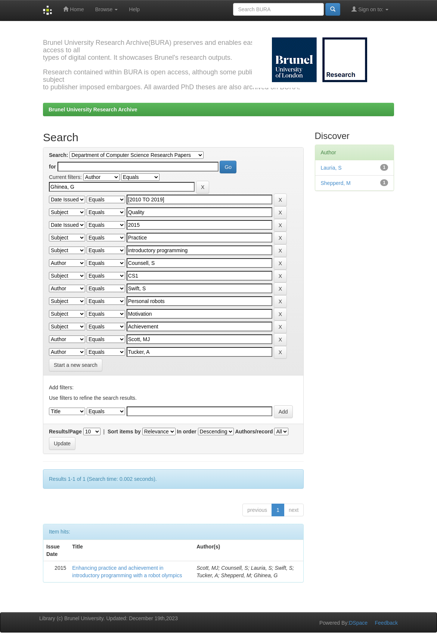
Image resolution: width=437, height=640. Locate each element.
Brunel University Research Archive (93, 109)
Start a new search (75, 365)
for (52, 167)
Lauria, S (331, 168)
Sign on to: (369, 9)
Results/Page (65, 432)
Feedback (386, 623)
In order (186, 432)
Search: (58, 155)
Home (73, 9)
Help (134, 9)
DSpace (358, 623)
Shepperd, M (336, 183)
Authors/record (254, 432)
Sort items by (124, 432)
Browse (106, 9)
